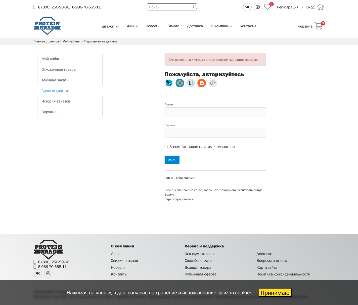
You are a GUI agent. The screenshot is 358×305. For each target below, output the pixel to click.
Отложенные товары (59, 69)
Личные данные (55, 90)
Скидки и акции (124, 260)
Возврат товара (198, 267)
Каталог (107, 26)
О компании (221, 26)
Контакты (248, 26)
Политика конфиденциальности (283, 274)
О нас (115, 253)
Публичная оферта (200, 274)
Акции (132, 26)
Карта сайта (267, 267)
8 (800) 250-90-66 (53, 7)
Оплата (173, 26)
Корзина (49, 111)
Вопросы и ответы (272, 260)
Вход (310, 7)
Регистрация (288, 7)
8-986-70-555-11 (86, 7)
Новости (153, 26)
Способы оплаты (198, 260)
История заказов (56, 101)
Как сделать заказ (200, 253)
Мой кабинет (53, 58)
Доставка (195, 26)
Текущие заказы (55, 80)
